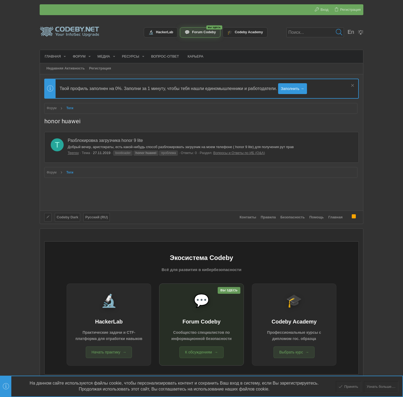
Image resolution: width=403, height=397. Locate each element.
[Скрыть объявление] (352, 86)
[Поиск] (315, 32)
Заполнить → (292, 88)
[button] (64, 56)
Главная (335, 217)
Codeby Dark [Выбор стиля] (67, 217)
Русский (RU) (96, 217)
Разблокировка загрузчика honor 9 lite (105, 140)
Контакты (248, 217)
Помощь (316, 217)
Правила (268, 217)
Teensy (73, 153)
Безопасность (293, 217)
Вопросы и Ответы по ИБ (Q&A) (239, 153)
